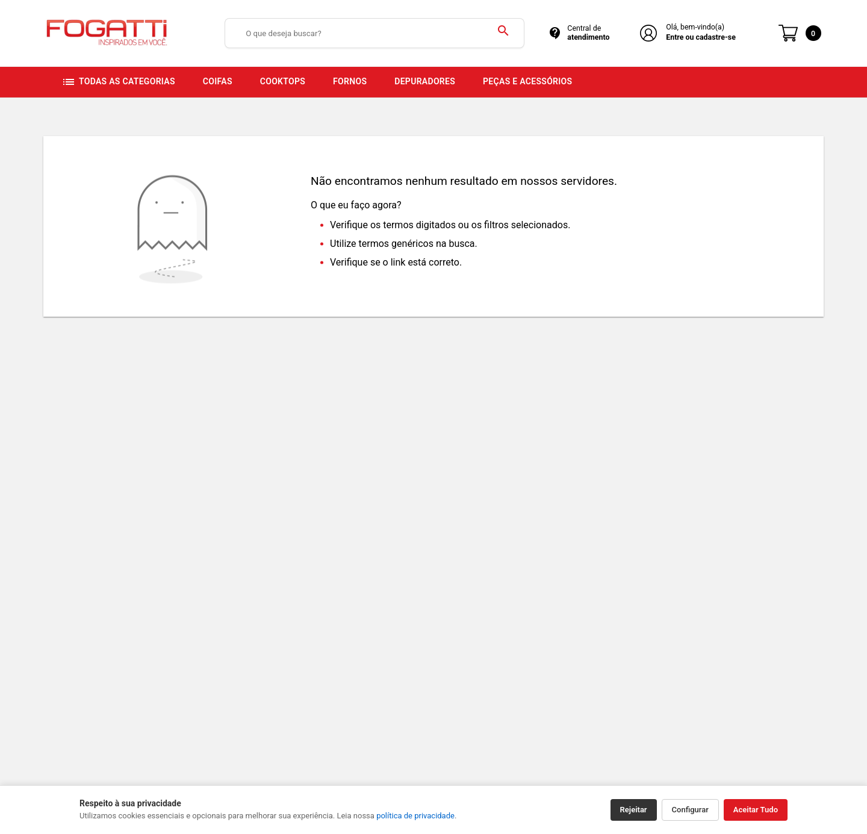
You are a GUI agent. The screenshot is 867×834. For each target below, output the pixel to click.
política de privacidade (415, 815)
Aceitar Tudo (755, 809)
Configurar (690, 809)
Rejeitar (633, 809)
